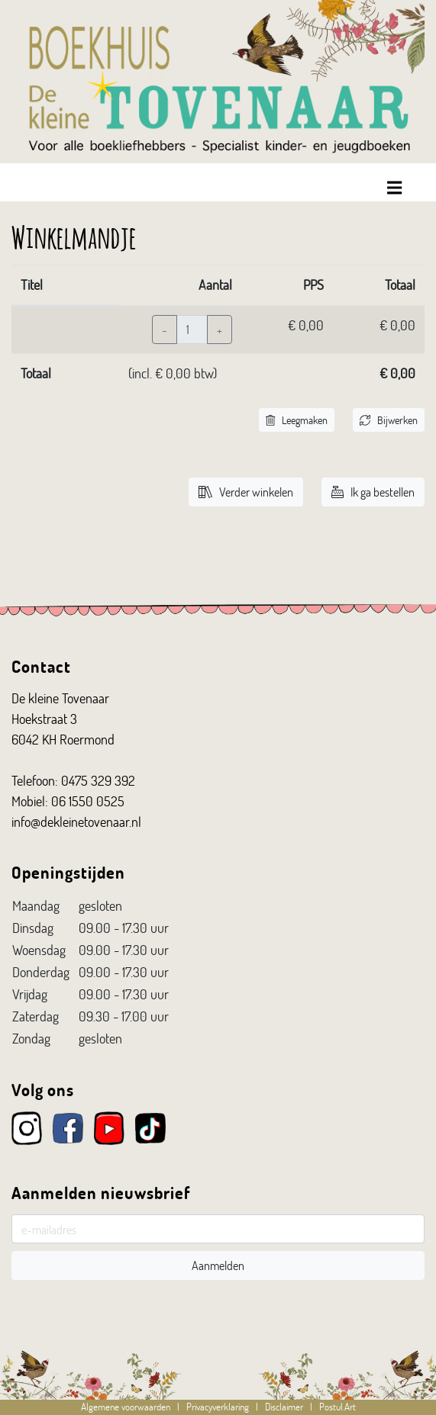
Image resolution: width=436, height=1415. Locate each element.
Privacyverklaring (217, 1406)
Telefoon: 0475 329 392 (73, 780)
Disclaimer (284, 1406)
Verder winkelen (246, 492)
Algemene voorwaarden (125, 1406)
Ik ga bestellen (373, 492)
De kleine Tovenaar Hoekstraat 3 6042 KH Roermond (63, 718)
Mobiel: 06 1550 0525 (67, 801)
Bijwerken (389, 420)
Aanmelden (218, 1265)
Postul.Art (337, 1406)
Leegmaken (297, 420)
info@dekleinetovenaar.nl (76, 821)
